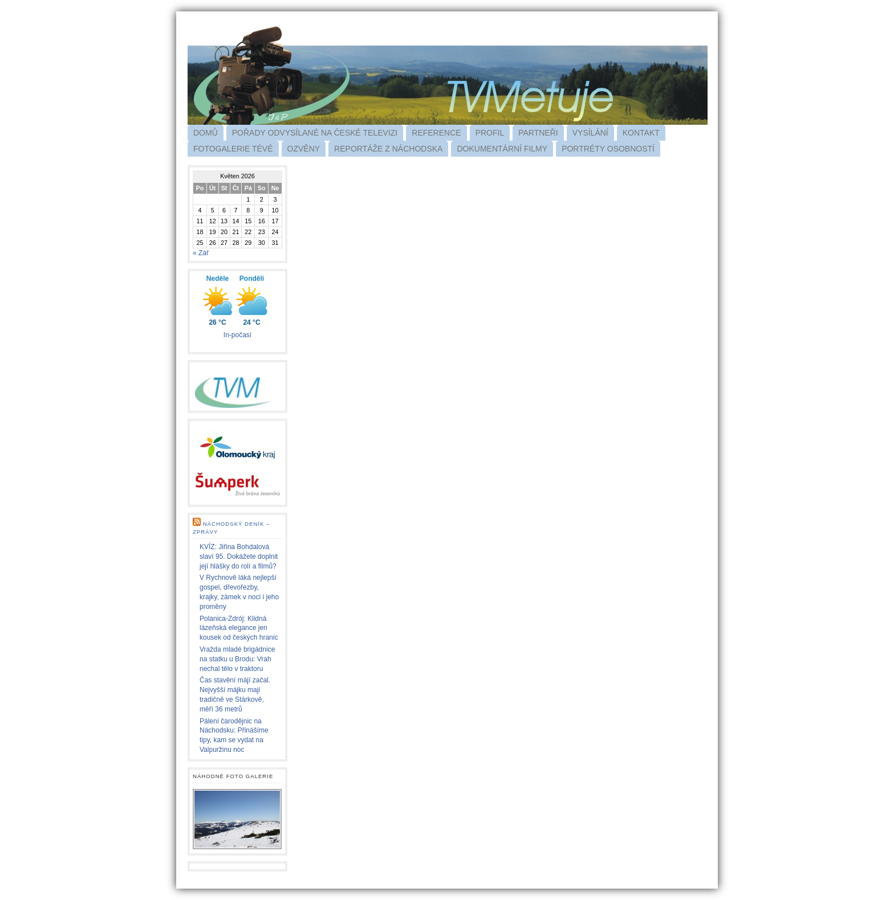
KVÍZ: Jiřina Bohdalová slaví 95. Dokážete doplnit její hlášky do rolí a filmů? (239, 556)
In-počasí (237, 335)
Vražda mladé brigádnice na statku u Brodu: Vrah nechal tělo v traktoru (237, 659)
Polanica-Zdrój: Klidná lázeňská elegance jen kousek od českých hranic (239, 628)
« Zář (201, 253)
